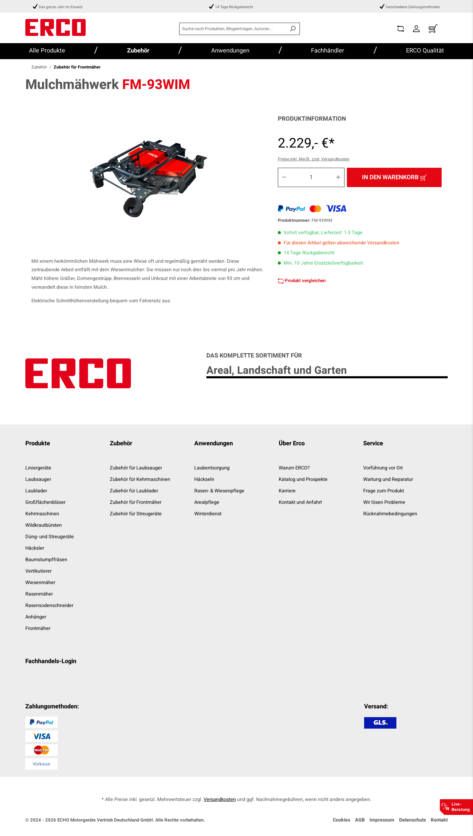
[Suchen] (293, 29)
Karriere (287, 490)
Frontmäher (37, 628)
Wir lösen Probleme (384, 502)
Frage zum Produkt (383, 490)
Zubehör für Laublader (134, 490)
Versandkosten (220, 799)
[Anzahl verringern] (284, 177)
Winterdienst (207, 513)
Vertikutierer (38, 571)
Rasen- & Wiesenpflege (219, 490)
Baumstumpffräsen (46, 559)
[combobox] (232, 29)
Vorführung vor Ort (383, 468)
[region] (148, 180)
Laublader (36, 490)
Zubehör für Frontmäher (135, 502)
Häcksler (34, 548)
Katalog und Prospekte (303, 479)
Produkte (37, 443)
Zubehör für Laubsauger (136, 468)
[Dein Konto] (416, 28)
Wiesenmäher (40, 582)
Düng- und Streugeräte (49, 536)
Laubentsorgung (212, 468)
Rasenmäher (39, 594)
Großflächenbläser (45, 502)
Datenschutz (412, 820)
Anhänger (35, 617)
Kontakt (439, 820)
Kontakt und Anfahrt (300, 502)
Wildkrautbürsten (43, 525)
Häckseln (204, 479)
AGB (360, 820)
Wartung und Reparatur (388, 479)
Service (373, 443)
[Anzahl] (311, 177)
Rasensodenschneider (49, 605)
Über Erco (292, 443)
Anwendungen (213, 443)
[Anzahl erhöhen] (338, 177)
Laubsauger (38, 479)
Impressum (382, 820)
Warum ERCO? (294, 468)
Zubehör (121, 443)
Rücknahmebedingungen (390, 513)
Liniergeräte (38, 468)
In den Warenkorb (394, 177)
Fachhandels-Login (50, 661)
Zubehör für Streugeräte (136, 513)
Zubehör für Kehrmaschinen (140, 479)
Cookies (341, 820)
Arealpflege (206, 502)
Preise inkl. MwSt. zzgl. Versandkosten (314, 159)
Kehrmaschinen (42, 513)
